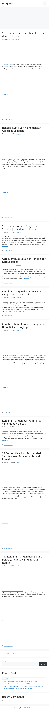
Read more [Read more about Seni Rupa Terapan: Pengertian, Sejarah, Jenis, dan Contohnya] (5, 246)
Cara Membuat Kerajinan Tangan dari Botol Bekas (16, 355)
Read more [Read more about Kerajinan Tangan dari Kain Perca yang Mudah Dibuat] (5, 440)
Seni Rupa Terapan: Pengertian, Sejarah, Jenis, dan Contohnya (20, 227)
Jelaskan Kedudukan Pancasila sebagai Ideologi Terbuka (18, 688)
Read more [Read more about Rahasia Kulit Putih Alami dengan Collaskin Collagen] (5, 192)
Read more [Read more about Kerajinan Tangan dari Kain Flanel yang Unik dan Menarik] (21, 311)
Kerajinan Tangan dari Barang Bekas (12, 591)
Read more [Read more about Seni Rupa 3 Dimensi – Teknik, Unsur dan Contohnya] (5, 94)
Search (4, 661)
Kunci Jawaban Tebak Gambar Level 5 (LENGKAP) (16, 684)
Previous (5, 653)
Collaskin (4, 159)
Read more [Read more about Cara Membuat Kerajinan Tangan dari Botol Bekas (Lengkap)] (5, 387)
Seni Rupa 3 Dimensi (8, 64)
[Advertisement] (24, 19)
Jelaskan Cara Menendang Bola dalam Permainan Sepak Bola (19, 681)
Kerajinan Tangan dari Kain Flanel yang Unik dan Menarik (22, 293)
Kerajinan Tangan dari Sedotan (11, 487)
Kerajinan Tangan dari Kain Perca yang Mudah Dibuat (21, 422)
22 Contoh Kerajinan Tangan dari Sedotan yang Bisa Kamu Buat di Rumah (21, 456)
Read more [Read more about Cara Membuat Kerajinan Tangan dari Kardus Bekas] (27, 278)
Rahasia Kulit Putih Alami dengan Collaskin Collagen (21, 129)
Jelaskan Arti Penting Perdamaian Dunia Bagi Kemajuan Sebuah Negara (22, 686)
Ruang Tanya (8, 3)
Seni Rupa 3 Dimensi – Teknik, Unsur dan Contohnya (23, 34)
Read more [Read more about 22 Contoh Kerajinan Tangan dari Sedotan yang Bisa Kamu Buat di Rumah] (5, 523)
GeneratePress (32, 707)
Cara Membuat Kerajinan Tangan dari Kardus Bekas (24, 260)
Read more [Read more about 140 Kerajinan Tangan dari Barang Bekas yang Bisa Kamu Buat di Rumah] (5, 621)
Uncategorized (8, 119)
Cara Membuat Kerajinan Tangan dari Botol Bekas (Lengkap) (24, 325)
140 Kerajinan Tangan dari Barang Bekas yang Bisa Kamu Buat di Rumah (22, 559)
